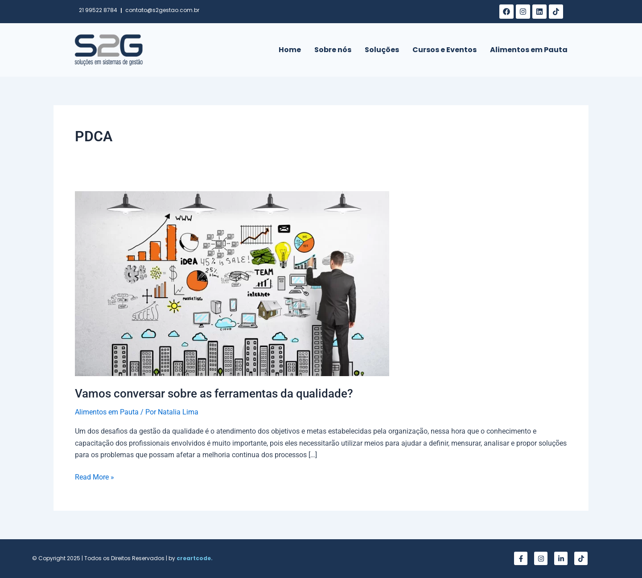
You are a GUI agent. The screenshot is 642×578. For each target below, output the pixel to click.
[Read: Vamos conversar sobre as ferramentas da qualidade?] (232, 283)
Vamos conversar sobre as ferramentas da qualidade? (214, 393)
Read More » (94, 476)
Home (290, 50)
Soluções (382, 50)
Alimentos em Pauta (529, 50)
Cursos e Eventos (444, 50)
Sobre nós (332, 50)
